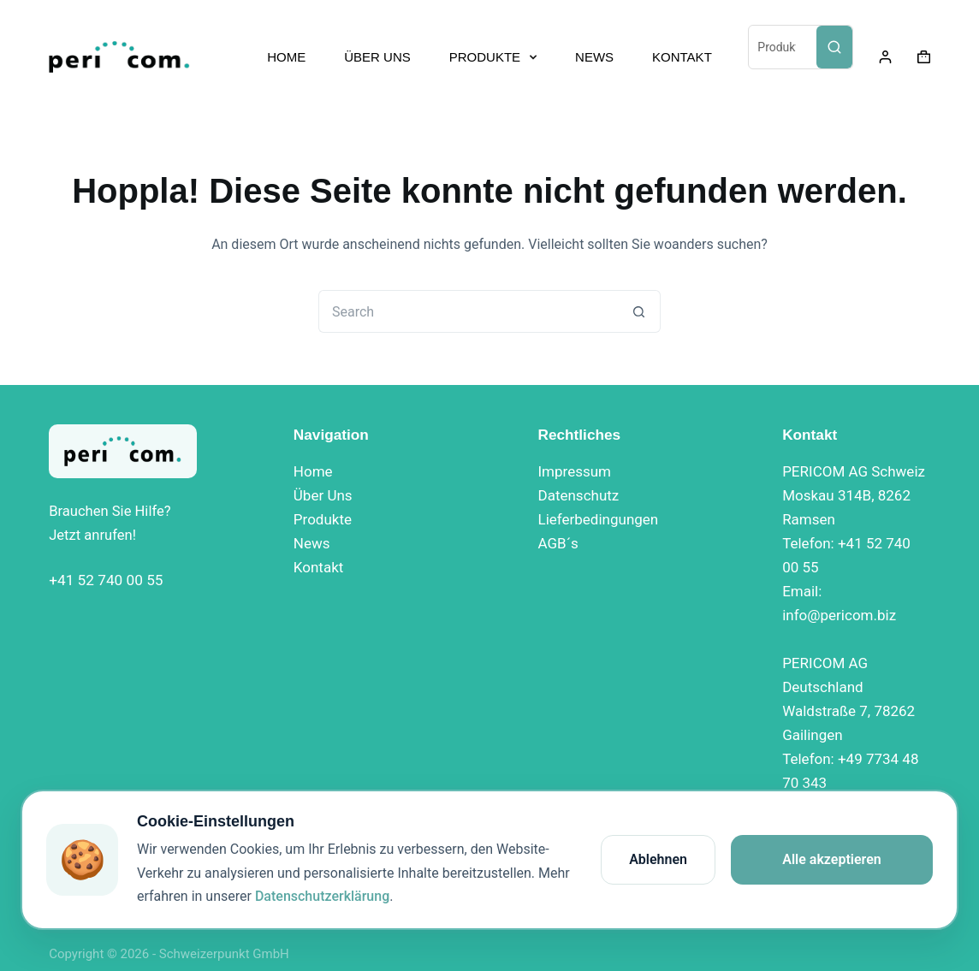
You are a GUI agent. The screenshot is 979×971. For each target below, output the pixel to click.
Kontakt (319, 567)
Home (313, 471)
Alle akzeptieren (831, 859)
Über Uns (323, 495)
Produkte (323, 519)
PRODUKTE (496, 57)
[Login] (885, 56)
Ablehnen (658, 859)
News (312, 543)
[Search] (834, 47)
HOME (286, 57)
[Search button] (639, 311)
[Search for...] (468, 311)
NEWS (594, 57)
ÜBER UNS (377, 57)
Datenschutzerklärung (322, 896)
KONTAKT (682, 57)
